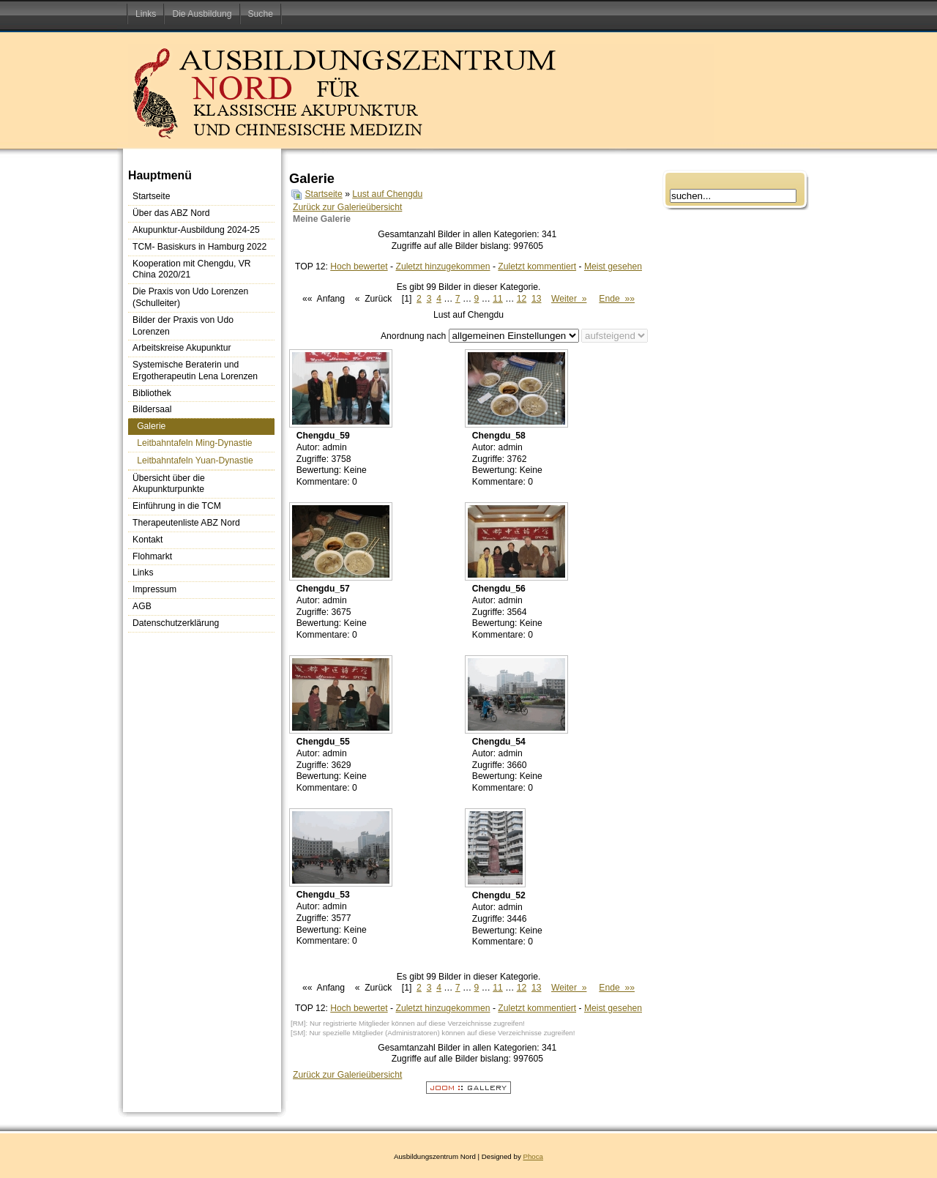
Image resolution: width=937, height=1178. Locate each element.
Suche (260, 14)
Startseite (323, 194)
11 (498, 299)
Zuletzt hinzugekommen (442, 266)
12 (522, 299)
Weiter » (568, 299)
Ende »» (617, 299)
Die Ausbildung (201, 14)
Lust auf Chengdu (387, 194)
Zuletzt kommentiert (537, 266)
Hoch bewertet (358, 266)
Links (145, 14)
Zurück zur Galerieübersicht (347, 207)
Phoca (533, 1156)
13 (536, 299)
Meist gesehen (613, 266)
